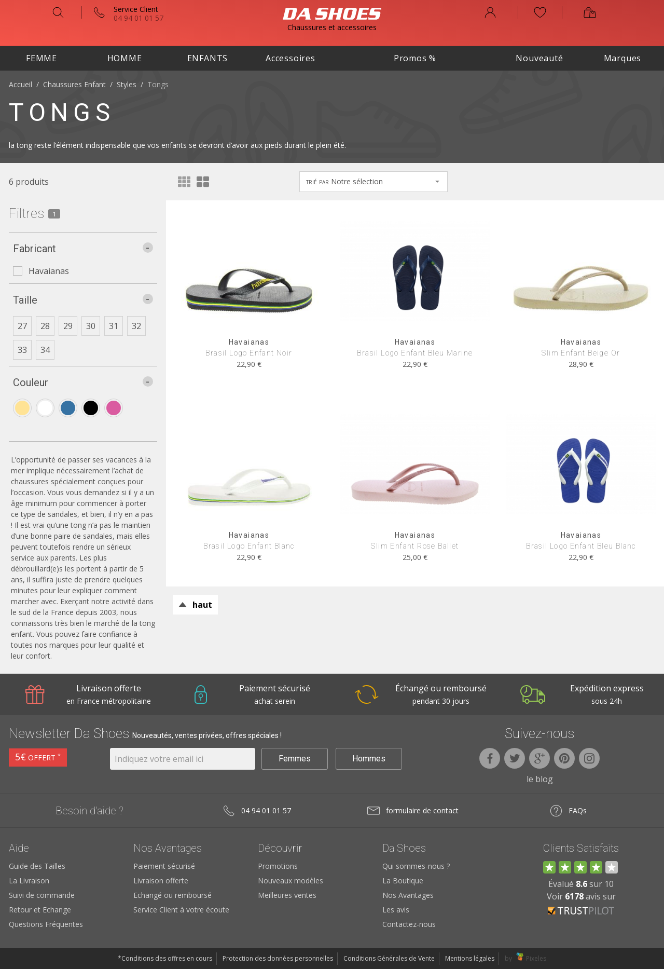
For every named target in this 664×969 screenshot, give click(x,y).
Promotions (278, 866)
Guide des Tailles (37, 866)
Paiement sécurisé (164, 866)
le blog (540, 779)
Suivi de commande (42, 895)
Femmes (295, 758)
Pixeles (536, 958)
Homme (124, 58)
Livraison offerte (160, 880)
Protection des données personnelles (278, 958)
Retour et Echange (40, 910)
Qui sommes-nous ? (416, 866)
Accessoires (290, 58)
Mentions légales (469, 958)
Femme (41, 58)
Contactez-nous (409, 924)
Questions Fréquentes (46, 924)
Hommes (368, 758)
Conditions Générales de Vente (389, 958)
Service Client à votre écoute (181, 910)
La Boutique (402, 880)
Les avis (395, 910)
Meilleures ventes (287, 895)
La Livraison (29, 880)
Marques (623, 58)
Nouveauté (539, 58)
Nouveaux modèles (290, 880)
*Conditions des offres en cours (165, 958)
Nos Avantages (408, 895)
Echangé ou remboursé (172, 895)
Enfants (207, 58)
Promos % (415, 58)
